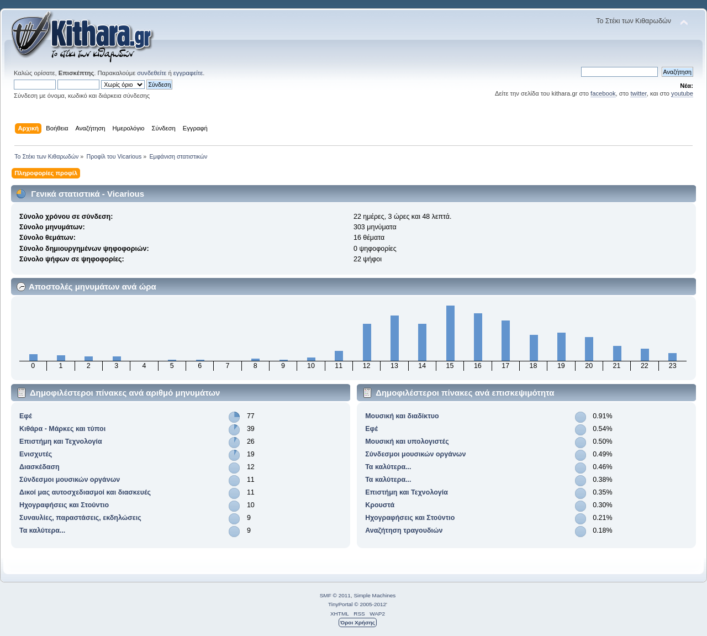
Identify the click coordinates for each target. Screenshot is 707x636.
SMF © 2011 (335, 595)
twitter (638, 93)
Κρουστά (379, 505)
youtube (682, 93)
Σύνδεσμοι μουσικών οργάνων (69, 479)
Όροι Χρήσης (357, 622)
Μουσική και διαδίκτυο (402, 416)
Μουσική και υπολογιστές (407, 441)
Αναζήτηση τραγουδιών (403, 530)
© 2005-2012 (370, 604)
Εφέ (25, 416)
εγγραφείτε (188, 73)
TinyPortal (340, 604)
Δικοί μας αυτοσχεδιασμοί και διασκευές (85, 492)
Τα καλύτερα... (42, 530)
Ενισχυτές (35, 454)
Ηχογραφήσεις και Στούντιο (64, 505)
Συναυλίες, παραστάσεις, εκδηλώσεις (80, 518)
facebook (603, 93)
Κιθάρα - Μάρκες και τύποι (62, 429)
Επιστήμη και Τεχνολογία (60, 441)
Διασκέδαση (39, 467)
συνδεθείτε (151, 73)
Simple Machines (374, 595)
